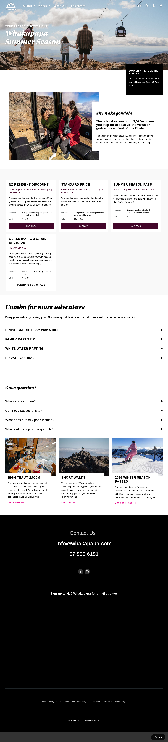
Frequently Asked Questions (88, 702)
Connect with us (62, 702)
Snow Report (107, 702)
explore (68, 502)
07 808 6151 (84, 554)
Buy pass (136, 226)
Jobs (73, 702)
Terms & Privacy (47, 702)
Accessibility (120, 702)
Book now (16, 502)
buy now (31, 226)
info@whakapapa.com (84, 543)
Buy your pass (125, 503)
